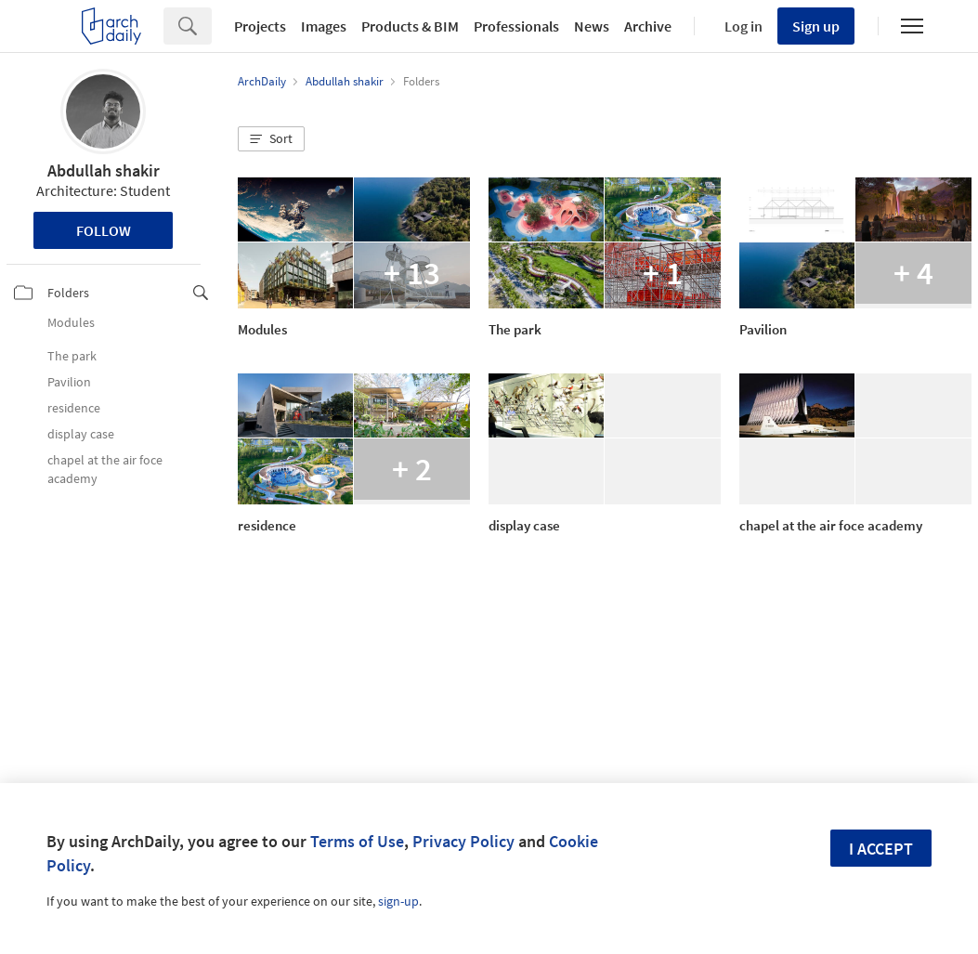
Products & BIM (410, 26)
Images (323, 26)
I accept (881, 848)
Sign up (816, 26)
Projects (260, 26)
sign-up (398, 901)
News (591, 26)
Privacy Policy (463, 841)
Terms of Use (357, 841)
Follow (103, 230)
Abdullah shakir (103, 170)
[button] (271, 139)
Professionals (516, 26)
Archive (648, 26)
